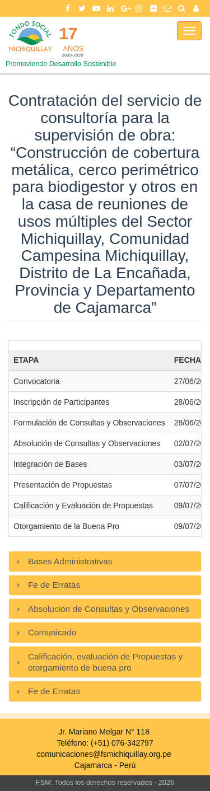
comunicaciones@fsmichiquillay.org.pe (103, 754)
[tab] (105, 561)
